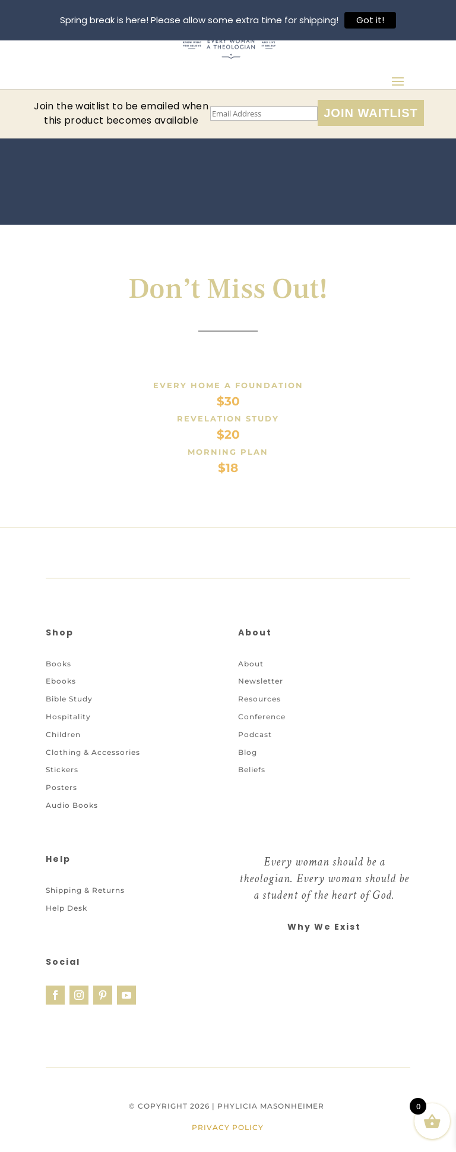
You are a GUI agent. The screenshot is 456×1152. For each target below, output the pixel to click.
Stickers (62, 782)
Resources (259, 711)
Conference (262, 729)
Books (58, 676)
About (251, 676)
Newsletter (260, 694)
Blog (247, 764)
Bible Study (69, 711)
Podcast (255, 746)
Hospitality (68, 729)
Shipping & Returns (85, 902)
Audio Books (72, 818)
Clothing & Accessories (93, 764)
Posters (61, 800)
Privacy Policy (228, 1140)
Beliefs (251, 782)
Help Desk (66, 920)
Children (63, 746)
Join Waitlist (371, 112)
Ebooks (61, 694)
